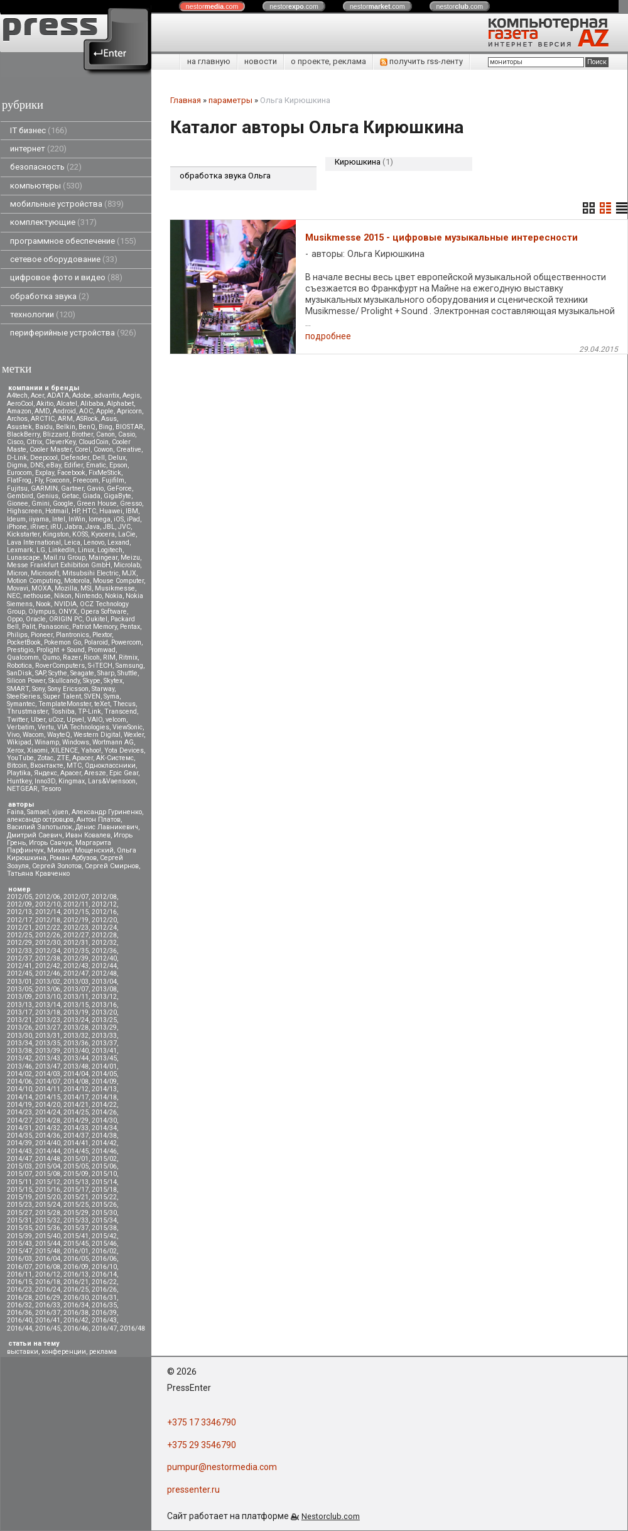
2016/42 (76, 1320)
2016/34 (76, 1305)
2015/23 (19, 1205)
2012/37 (19, 958)
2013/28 (76, 1027)
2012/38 (47, 958)
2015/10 (104, 1174)
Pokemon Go (62, 642)
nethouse (37, 596)
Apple (105, 411)
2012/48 (104, 973)
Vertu (46, 727)
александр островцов (40, 819)
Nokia (113, 596)
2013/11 (76, 997)
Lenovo (94, 542)
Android (64, 411)
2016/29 (47, 1298)
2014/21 (76, 1105)
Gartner (72, 488)
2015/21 (76, 1197)
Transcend (120, 711)
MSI (86, 588)
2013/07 (76, 989)
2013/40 (76, 1051)
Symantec (21, 704)
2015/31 (19, 1220)
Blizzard (55, 434)
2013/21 (19, 1020)
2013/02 (47, 982)
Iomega (100, 519)
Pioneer (42, 635)
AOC (86, 411)
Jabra (73, 527)
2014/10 (19, 1089)
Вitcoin (17, 765)
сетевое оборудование (63, 259)
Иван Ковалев (88, 835)
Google (63, 503)
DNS (36, 465)
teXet (102, 704)
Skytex (113, 681)
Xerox (15, 750)
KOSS (80, 534)
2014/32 (47, 1128)
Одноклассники (110, 765)
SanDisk (19, 673)
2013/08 (104, 989)
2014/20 (47, 1105)
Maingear (103, 557)
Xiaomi (37, 750)
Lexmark (20, 550)
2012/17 (19, 920)
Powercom (126, 642)
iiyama (39, 519)
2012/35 (76, 951)
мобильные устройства (67, 204)
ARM (65, 419)
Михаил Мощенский (80, 850)
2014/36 (47, 1135)
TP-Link (89, 711)
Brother (82, 434)
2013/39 (47, 1051)
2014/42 (104, 1143)
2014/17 (76, 1097)
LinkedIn (61, 550)
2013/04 (104, 982)
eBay (53, 465)
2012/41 (19, 966)
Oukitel (96, 619)
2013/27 (47, 1027)
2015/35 (19, 1228)
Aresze (95, 773)
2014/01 (104, 1066)
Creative (128, 449)
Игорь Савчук (50, 843)
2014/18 (104, 1097)
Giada (91, 496)
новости (260, 61)
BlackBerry (23, 434)
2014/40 (47, 1143)
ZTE (63, 758)
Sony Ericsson (68, 689)
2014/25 (76, 1112)
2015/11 (19, 1182)
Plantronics (72, 635)
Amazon (19, 411)
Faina (15, 812)
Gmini (40, 503)
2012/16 (104, 912)
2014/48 (47, 1159)
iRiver (38, 527)
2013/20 (104, 1012)
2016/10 (104, 1267)
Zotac (45, 758)
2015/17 (76, 1189)
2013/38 (19, 1051)
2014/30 (104, 1120)
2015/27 (19, 1213)
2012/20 (104, 920)
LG (40, 550)
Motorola (77, 581)
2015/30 (104, 1213)
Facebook (71, 473)
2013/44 (76, 1058)
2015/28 (47, 1213)
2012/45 (19, 973)
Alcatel (67, 404)
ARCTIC (43, 419)
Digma (17, 465)
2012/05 (19, 897)
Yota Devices (124, 750)
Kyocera (103, 534)
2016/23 (19, 1289)
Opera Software (103, 611)
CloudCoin (93, 442)
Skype (91, 681)
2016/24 (47, 1289)
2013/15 (76, 1005)
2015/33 (76, 1220)
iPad (133, 519)
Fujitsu (17, 488)
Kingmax (71, 781)
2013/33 (104, 1036)
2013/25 (104, 1020)
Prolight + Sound (60, 650)
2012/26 (47, 935)
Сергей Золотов (57, 866)
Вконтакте (46, 765)
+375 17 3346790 (201, 1422)
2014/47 (19, 1159)
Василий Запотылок (39, 827)
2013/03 (76, 982)
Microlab (127, 565)
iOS (119, 519)
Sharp (105, 673)
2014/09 (104, 1081)
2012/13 (19, 912)
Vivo (13, 735)
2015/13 (76, 1182)
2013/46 (19, 1066)
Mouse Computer (118, 581)
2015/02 (104, 1159)
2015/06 (104, 1166)
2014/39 (19, 1143)
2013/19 (76, 1012)
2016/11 (19, 1274)
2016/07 (19, 1267)
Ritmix (128, 657)
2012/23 (76, 928)
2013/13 (19, 1005)
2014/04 (76, 1074)
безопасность (46, 167)
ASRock (87, 419)
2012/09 (19, 904)
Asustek (19, 427)
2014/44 (47, 1151)
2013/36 (76, 1043)
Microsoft (45, 573)
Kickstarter (23, 534)
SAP (40, 673)
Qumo (51, 657)
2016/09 (76, 1267)
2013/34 (19, 1043)
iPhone (17, 527)
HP (75, 511)
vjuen (60, 812)
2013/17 (19, 1012)
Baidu (44, 427)
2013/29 (104, 1027)
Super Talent (62, 696)
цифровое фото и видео (66, 277)
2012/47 (76, 973)
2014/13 (104, 1089)
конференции (63, 1352)
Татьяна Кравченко (38, 873)
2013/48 (76, 1066)
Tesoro (51, 789)
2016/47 (104, 1328)
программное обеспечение (73, 241)
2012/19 (76, 920)
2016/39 (104, 1313)
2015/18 (104, 1189)
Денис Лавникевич (106, 827)
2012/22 (47, 928)
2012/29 (19, 943)
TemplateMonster (64, 704)
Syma (111, 696)
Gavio (95, 488)
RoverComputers (60, 666)
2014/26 (104, 1112)
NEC (13, 596)
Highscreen (24, 511)
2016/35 (104, 1305)
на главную (208, 61)
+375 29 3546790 (201, 1445)
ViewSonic (127, 727)
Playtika (19, 773)
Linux (86, 550)
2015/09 (76, 1174)
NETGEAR (22, 789)
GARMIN (44, 488)
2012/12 (104, 904)
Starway (103, 689)
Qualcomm (23, 657)
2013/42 (19, 1058)
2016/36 (19, 1313)
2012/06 (47, 897)
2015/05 (76, 1166)
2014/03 (47, 1074)
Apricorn (129, 411)
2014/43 (19, 1151)
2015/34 (104, 1220)
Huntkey (19, 781)
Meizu (130, 557)
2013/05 (19, 989)
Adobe (81, 395)
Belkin (65, 427)
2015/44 (47, 1244)
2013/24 (76, 1020)
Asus (109, 419)
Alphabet (120, 404)
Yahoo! (91, 750)
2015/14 (104, 1182)
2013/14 (47, 1005)
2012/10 (47, 904)
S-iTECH (100, 666)
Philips (17, 635)
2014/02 (19, 1074)
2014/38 (104, 1135)
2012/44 (104, 966)
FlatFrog (19, 480)
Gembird (20, 496)
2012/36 (104, 951)
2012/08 (104, 897)
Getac (70, 496)
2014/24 (47, 1112)
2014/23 (19, 1112)
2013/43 (47, 1058)
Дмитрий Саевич (34, 835)
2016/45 (47, 1328)
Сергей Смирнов (112, 866)
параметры (230, 100)
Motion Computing (34, 581)
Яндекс (45, 773)
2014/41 (76, 1143)
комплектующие (53, 222)
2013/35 (47, 1043)
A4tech (17, 395)
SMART (18, 689)
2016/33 (47, 1305)
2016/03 (19, 1259)
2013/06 (47, 989)
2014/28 (47, 1120)
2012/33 (19, 951)
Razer (71, 657)
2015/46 (104, 1244)
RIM (109, 657)
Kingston (56, 534)
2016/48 (132, 1328)
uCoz (55, 720)
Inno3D (45, 781)
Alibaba (92, 404)
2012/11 (76, 904)
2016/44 (19, 1328)
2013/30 (19, 1036)
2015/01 (76, 1159)
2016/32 (19, 1305)
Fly (39, 480)
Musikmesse (115, 588)
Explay (44, 473)
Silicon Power (26, 681)
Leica (72, 542)
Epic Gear (123, 773)
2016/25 (76, 1289)
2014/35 (19, 1135)
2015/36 (47, 1228)
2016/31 (104, 1298)
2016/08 (47, 1267)
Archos (17, 419)
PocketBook (24, 642)
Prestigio (20, 650)
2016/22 (104, 1282)
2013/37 (104, 1043)
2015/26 (104, 1205)
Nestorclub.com (330, 1516)
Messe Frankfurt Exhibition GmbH (59, 565)
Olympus (41, 611)
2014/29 (76, 1120)
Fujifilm (113, 480)
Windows (75, 742)
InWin (76, 519)
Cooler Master (51, 449)
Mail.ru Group (64, 557)
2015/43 (19, 1244)
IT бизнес (38, 130)
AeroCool (20, 404)
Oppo (15, 619)
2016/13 (76, 1274)
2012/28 (104, 935)
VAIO (94, 720)
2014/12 (76, 1089)
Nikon (63, 596)
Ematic (96, 465)
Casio (126, 434)
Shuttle (127, 673)
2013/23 (47, 1020)
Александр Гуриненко (107, 812)
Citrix (34, 442)
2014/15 (47, 1097)
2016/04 (47, 1259)
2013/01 (19, 982)
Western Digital (97, 735)
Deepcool (44, 458)
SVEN (92, 696)
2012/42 (47, 966)
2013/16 (104, 1005)
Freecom (86, 480)
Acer (37, 395)
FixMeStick (105, 473)
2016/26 (104, 1289)
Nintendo (88, 596)
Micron (17, 573)
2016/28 (19, 1298)
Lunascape (23, 557)
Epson (118, 465)
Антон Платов (99, 819)
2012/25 (19, 935)
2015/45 (76, 1244)
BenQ (86, 427)
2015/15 (19, 1189)
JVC (124, 527)
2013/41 (104, 1051)
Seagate (82, 673)
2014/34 (104, 1128)
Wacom (33, 735)
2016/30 (76, 1298)
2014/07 (47, 1081)
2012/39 (76, 958)
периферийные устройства (73, 332)
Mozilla (66, 588)
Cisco (15, 442)
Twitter (17, 720)
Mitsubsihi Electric (90, 573)
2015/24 (47, 1205)
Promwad (102, 650)
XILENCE (64, 750)
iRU (56, 527)
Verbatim (21, 727)
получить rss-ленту (421, 61)
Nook (43, 604)
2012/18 (47, 920)
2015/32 (47, 1220)
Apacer (70, 773)
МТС (74, 765)
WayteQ (58, 735)
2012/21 (19, 928)
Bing (105, 427)
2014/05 (104, 1074)
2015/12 (47, 1182)
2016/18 (47, 1282)
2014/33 (76, 1128)
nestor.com (212, 6)
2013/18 (47, 1012)
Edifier (73, 465)
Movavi (17, 588)
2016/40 (19, 1320)
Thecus (124, 704)
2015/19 (19, 1197)
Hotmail (56, 511)
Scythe (57, 673)
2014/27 (19, 1120)
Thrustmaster (27, 711)
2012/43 (76, 966)
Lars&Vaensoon (112, 781)
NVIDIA (65, 604)
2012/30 (47, 943)
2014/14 (19, 1097)
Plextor (102, 635)
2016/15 (19, 1282)
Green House (97, 503)
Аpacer (82, 758)
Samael (38, 812)
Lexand (118, 542)
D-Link (17, 458)
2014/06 (19, 1081)
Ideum (16, 519)
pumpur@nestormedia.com (222, 1467)
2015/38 (104, 1228)
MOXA (41, 588)
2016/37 (47, 1313)
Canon (105, 434)
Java (92, 527)
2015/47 (19, 1251)
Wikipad (19, 742)
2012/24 (104, 928)
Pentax (130, 627)
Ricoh (92, 657)
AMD (42, 411)
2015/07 (19, 1174)
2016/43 (104, 1320)
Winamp (47, 742)
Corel (82, 449)
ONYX (67, 611)
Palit (28, 627)
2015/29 (76, 1213)
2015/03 (19, 1166)
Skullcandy (64, 681)
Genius (47, 496)
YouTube (20, 758)
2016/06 (104, 1259)
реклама (103, 1352)
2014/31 (19, 1128)
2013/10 (47, 997)
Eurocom (19, 473)
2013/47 (47, 1066)
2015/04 (47, 1166)
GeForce (119, 488)
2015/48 (47, 1251)
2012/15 (76, 912)
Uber (38, 720)
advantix (106, 395)
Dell (98, 458)
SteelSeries (23, 696)
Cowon (103, 449)
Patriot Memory (94, 627)
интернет (38, 148)
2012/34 (47, 951)
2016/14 (104, 1274)
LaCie (127, 534)
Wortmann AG (113, 742)
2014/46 (104, 1151)
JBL (109, 527)
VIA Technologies (83, 727)
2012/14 (47, 912)
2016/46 (76, 1328)
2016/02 (104, 1251)
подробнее (328, 336)
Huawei (110, 511)
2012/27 (76, 935)
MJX (129, 573)
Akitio (44, 404)
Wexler (134, 735)
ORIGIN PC (65, 619)
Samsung (129, 666)
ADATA (58, 395)
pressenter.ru (193, 1490)
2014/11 (47, 1089)
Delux (117, 458)
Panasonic (53, 627)
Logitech (109, 550)
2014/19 (19, 1105)
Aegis (131, 395)
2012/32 (104, 943)
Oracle (36, 619)
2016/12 (47, 1274)
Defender (75, 458)
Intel (58, 519)
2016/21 (76, 1282)
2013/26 (19, 1027)
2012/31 (76, 943)
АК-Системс (115, 758)
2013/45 (104, 1058)
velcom (116, 720)
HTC (89, 511)
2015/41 (76, 1236)
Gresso (131, 503)
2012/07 (76, 897)
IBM (132, 511)
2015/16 (47, 1189)
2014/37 (76, 1135)
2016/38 (76, 1313)
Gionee (17, 503)
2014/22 (104, 1105)
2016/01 (76, 1251)
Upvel (75, 720)
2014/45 (76, 1151)
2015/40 (47, 1236)
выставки (22, 1352)
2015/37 (76, 1228)
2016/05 (76, 1259)
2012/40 (104, 958)
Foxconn (58, 480)
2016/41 (47, 1320)
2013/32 (76, 1036)
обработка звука (49, 296)
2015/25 (76, 1205)
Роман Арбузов (73, 858)
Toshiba (63, 711)
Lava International (34, 542)
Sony (38, 689)
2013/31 (47, 1036)
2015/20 (47, 1197)
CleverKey (60, 442)
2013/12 (104, 997)
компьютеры (46, 185)
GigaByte (117, 496)
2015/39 (19, 1236)
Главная (185, 100)
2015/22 (104, 1197)
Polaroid (96, 642)
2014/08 (76, 1081)
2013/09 (19, 997)
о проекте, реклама (328, 61)
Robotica (19, 666)
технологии (42, 314)
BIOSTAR (129, 427)
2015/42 (104, 1236)
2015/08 (47, 1174)
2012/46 (47, 973)
